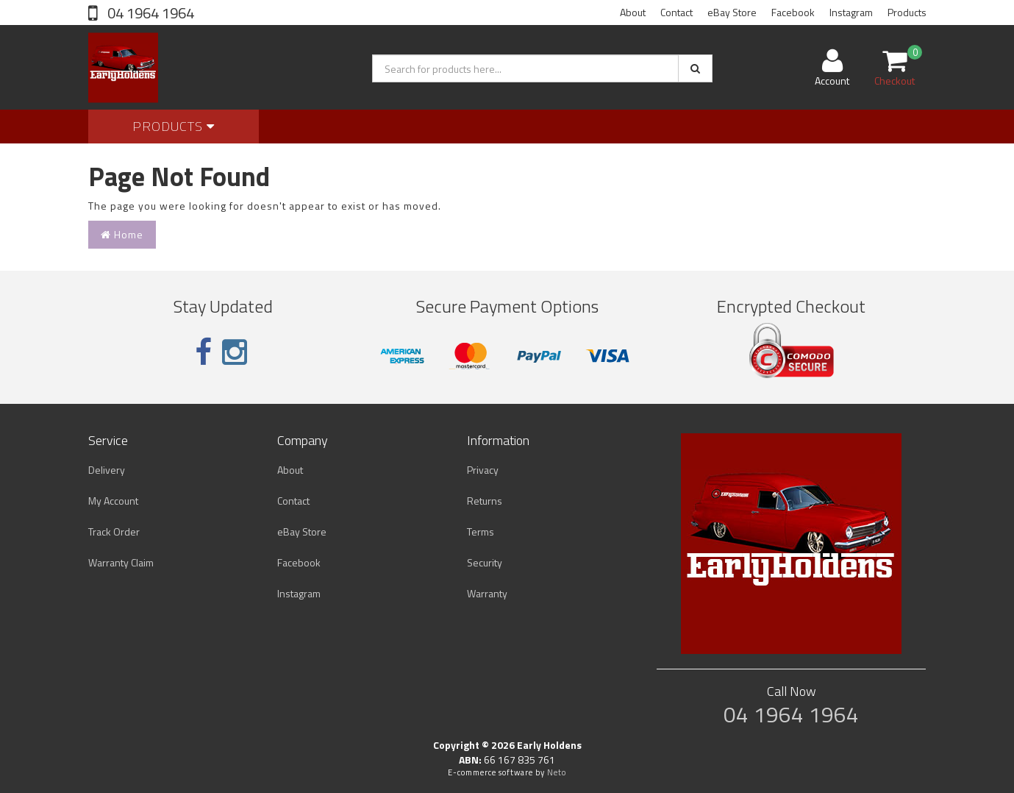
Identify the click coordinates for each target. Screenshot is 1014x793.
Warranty (487, 593)
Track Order (114, 531)
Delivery (106, 469)
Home (122, 234)
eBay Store (732, 12)
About (633, 12)
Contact (676, 12)
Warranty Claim (121, 562)
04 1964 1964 (149, 12)
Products (907, 12)
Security (484, 562)
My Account (113, 500)
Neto (556, 772)
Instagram (851, 12)
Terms (480, 531)
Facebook (793, 12)
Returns (484, 500)
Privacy (483, 469)
